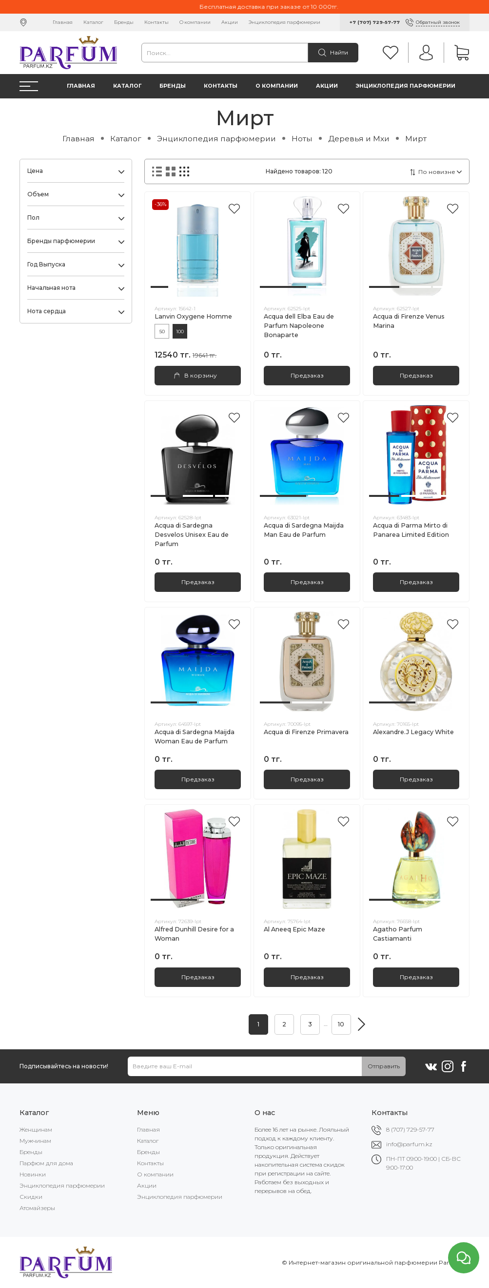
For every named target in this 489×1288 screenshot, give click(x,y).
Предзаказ (307, 375)
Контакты (156, 22)
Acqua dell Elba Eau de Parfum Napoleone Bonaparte (299, 326)
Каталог (93, 22)
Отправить (384, 1066)
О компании (195, 22)
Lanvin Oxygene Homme (193, 316)
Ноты (302, 138)
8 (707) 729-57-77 (410, 1129)
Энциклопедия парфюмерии (284, 22)
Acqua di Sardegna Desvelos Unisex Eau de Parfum (192, 535)
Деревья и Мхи (359, 138)
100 (180, 331)
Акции (229, 22)
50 (162, 331)
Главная (63, 22)
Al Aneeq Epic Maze (294, 929)
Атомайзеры (37, 1208)
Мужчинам (35, 1140)
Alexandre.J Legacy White (413, 732)
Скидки (31, 1196)
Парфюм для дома (46, 1163)
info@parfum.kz (409, 1144)
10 (341, 1024)
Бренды (124, 22)
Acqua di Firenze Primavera (306, 732)
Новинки (33, 1174)
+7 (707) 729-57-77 (375, 22)
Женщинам (36, 1129)
